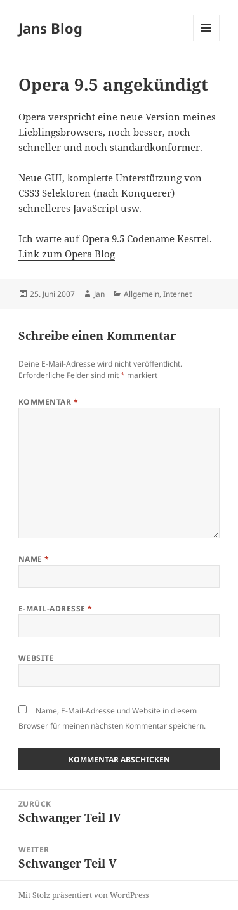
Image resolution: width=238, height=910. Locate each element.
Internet (177, 294)
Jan (99, 294)
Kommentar (48, 401)
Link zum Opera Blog (66, 253)
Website (36, 658)
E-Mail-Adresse (55, 608)
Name (34, 559)
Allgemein (141, 294)
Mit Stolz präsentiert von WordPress (83, 895)
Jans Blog (50, 27)
